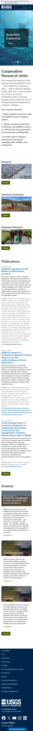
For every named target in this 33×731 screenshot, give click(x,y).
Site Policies (5, 658)
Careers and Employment (9, 684)
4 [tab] (20, 62)
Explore (10, 43)
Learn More (7, 535)
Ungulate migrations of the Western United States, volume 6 (14, 271)
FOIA (3, 654)
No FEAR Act (5, 673)
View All (6, 473)
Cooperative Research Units (13, 344)
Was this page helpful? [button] (17, 729)
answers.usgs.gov (7, 726)
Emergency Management (9, 691)
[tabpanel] (16, 38)
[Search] (24, 7)
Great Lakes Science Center (16, 412)
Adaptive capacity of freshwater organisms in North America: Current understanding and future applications (16, 357)
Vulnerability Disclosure (9, 680)
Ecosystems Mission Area (12, 408)
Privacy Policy (6, 662)
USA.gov (4, 676)
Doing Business (6, 688)
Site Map (4, 665)
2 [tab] (15, 62)
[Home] (6, 9)
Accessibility (5, 651)
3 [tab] (18, 62)
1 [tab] (12, 62)
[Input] (20, 7)
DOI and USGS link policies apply (12, 669)
